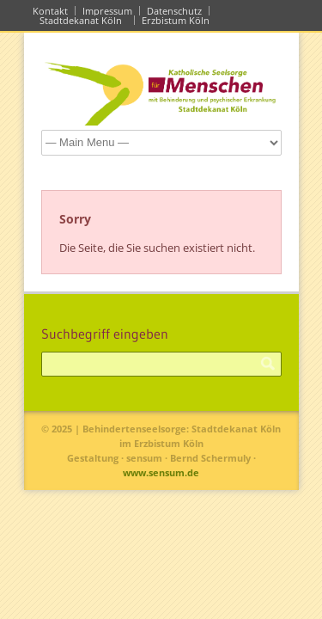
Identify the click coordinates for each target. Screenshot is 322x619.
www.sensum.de (161, 472)
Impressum (107, 10)
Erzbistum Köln (178, 20)
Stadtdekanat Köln (83, 20)
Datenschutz (174, 10)
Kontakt (50, 10)
